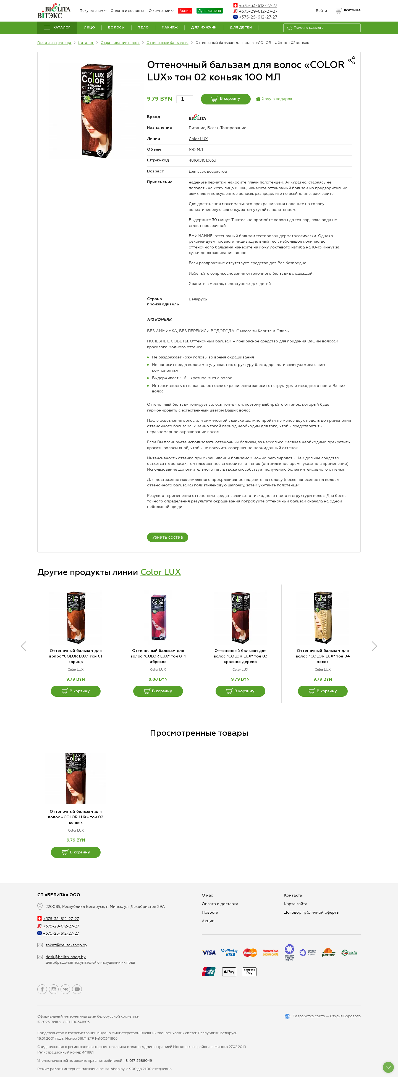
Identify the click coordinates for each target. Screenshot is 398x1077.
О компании (161, 11)
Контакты (293, 895)
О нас (207, 895)
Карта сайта (295, 904)
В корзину (225, 99)
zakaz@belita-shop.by (66, 945)
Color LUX (198, 139)
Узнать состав (167, 537)
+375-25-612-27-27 (255, 17)
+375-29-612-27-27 (255, 11)
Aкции (208, 921)
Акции (185, 11)
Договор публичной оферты (311, 912)
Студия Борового (345, 1016)
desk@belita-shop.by (66, 957)
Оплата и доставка (128, 11)
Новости (210, 912)
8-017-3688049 (138, 1060)
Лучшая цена (209, 11)
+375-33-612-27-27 (255, 5)
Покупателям (93, 11)
